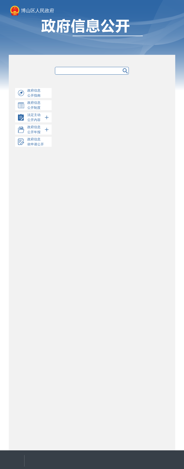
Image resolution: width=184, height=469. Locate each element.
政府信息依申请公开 (35, 141)
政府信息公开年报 (38, 129)
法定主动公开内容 (38, 117)
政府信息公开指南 (34, 93)
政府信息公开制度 (34, 105)
